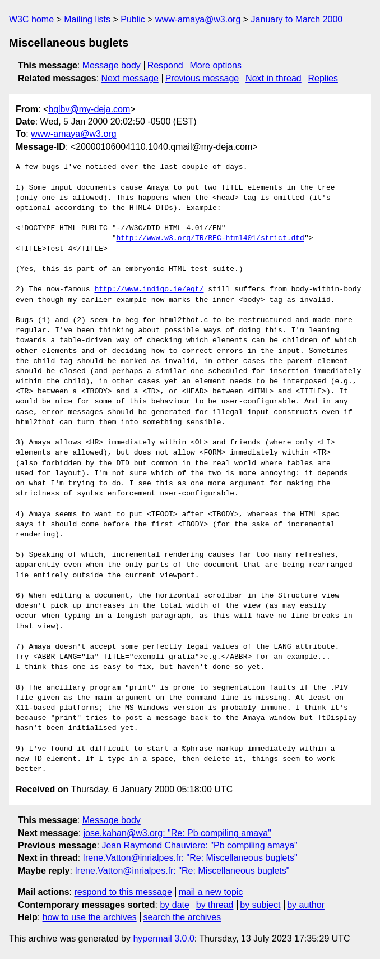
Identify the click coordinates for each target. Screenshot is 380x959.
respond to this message (123, 892)
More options (216, 65)
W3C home (31, 19)
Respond (165, 65)
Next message (130, 78)
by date (174, 905)
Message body (111, 65)
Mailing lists (87, 19)
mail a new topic (211, 892)
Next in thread (273, 78)
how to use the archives (90, 917)
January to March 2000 (297, 19)
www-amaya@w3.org (197, 19)
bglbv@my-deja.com (89, 109)
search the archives (182, 917)
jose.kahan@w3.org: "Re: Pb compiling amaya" (177, 833)
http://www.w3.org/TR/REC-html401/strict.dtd (210, 238)
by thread (215, 905)
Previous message (202, 78)
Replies (323, 78)
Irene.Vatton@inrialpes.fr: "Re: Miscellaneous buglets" (190, 857)
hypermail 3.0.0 (163, 938)
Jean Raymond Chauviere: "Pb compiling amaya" (199, 845)
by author (306, 905)
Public (133, 19)
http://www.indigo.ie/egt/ (148, 290)
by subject (260, 905)
